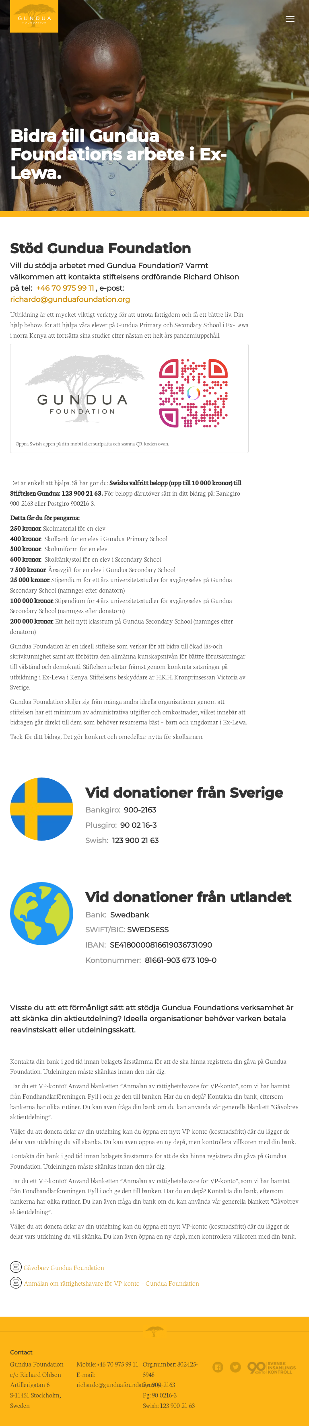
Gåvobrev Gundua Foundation (64, 1267)
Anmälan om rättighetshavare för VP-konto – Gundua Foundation (111, 1282)
